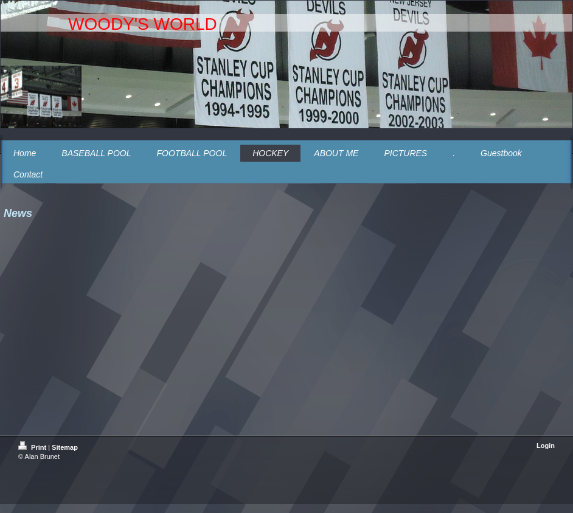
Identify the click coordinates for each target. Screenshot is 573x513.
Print (33, 447)
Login (546, 445)
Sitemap (65, 447)
